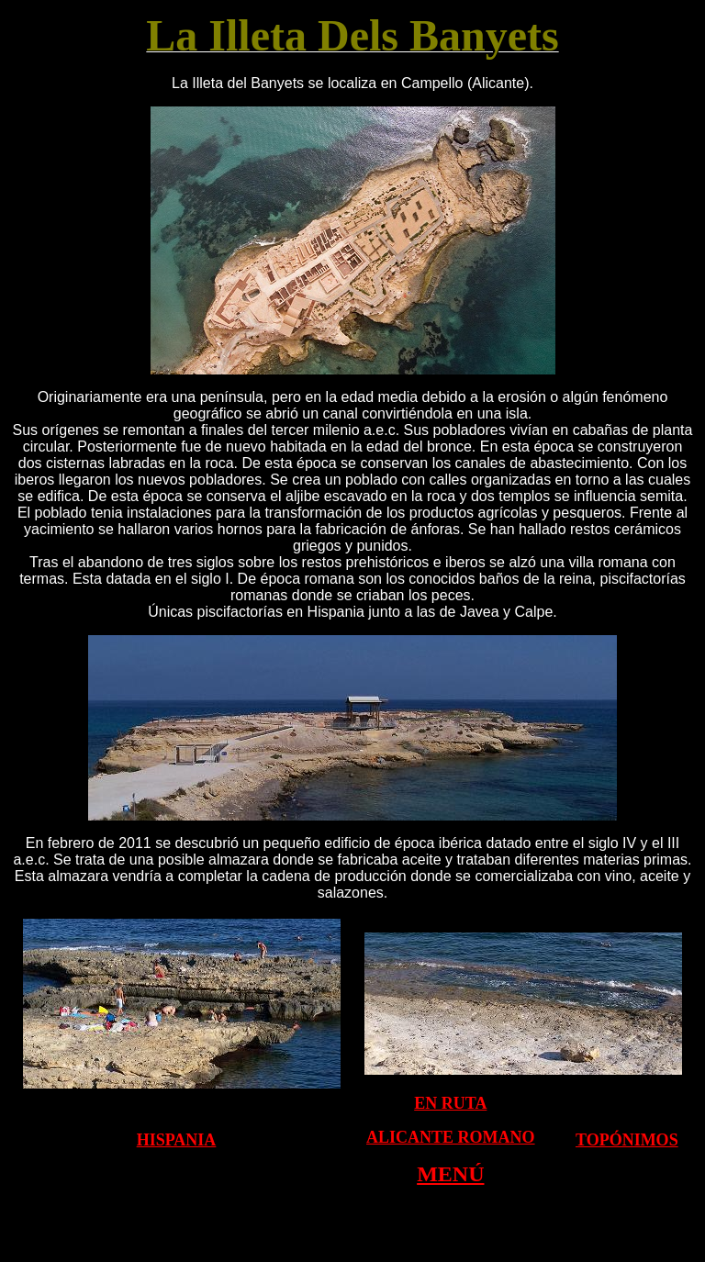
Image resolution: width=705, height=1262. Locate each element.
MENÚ (450, 1174)
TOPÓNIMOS (627, 1140)
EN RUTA (450, 1103)
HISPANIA (177, 1140)
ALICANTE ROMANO (450, 1137)
